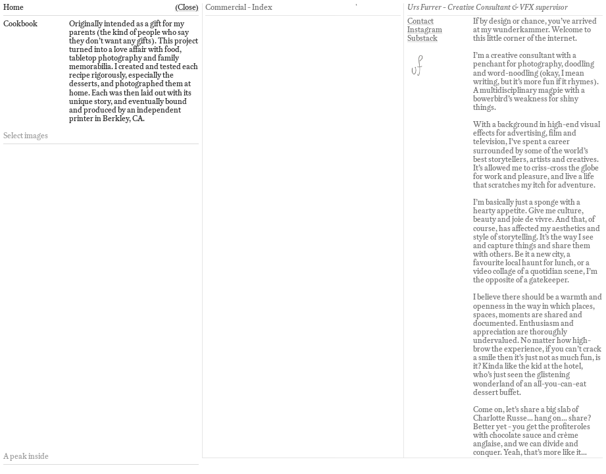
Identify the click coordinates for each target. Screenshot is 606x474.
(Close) (187, 7)
